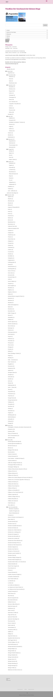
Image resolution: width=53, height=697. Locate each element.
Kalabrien (11, 118)
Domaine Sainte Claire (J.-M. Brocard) (16, 561)
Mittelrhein (11, 76)
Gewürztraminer (11, 266)
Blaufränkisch (11, 222)
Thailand (10, 188)
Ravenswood (11, 621)
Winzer (8, 439)
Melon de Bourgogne (12, 304)
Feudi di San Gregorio (12, 566)
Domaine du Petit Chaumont (14, 544)
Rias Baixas (11, 171)
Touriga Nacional (11, 400)
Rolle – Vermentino (12, 359)
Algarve (10, 153)
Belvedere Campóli (13, 508)
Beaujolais (11, 86)
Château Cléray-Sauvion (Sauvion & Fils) (17, 469)
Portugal (10, 149)
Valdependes (12, 184)
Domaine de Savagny (12, 534)
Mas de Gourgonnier (12, 597)
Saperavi (10, 370)
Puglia (10, 126)
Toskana (11, 130)
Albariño (9, 198)
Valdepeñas (11, 182)
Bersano (10, 447)
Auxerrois (10, 215)
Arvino (9, 213)
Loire (10, 105)
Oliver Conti (10, 610)
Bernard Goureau (11, 445)
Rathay (9, 351)
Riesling (9, 357)
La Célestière (11, 580)
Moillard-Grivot (11, 602)
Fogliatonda (10, 260)
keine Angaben (11, 285)
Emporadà (11, 167)
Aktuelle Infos (22, 55)
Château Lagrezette (12, 494)
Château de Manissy (12, 481)
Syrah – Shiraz (11, 387)
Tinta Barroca (11, 393)
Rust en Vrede (11, 623)
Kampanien (11, 120)
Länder (8, 71)
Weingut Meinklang (12, 663)
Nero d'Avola (10, 325)
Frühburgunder (11, 262)
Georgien (10, 114)
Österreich (10, 139)
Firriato (9, 570)
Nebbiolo (10, 319)
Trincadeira (10, 404)
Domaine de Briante (12, 527)
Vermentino (10, 410)
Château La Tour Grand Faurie (14, 492)
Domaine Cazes (11, 523)
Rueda (10, 178)
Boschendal (10, 452)
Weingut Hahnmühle (12, 657)
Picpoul (9, 336)
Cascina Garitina (11, 460)
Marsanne (10, 300)
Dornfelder (10, 255)
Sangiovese (10, 368)
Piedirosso (10, 338)
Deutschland (10, 75)
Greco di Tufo (11, 270)
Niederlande (10, 137)
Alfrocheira (10, 200)
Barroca (9, 219)
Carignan (10, 232)
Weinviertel (11, 147)
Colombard (10, 247)
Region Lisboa (12, 159)
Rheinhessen (12, 83)
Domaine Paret (11, 555)
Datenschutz (8, 680)
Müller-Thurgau (11, 313)
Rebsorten (9, 195)
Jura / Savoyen (12, 101)
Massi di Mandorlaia (13, 513)
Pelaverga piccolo (12, 332)
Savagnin (10, 374)
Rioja (10, 175)
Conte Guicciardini (12, 507)
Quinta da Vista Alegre (11, 192)
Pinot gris (10, 342)
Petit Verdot (10, 334)
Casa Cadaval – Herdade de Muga (15, 458)
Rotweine (10, 431)
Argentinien (10, 72)
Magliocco (10, 289)
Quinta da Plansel (12, 616)
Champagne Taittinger (12, 466)
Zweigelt (10, 423)
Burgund (11, 91)
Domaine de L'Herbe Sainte (14, 530)
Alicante (9, 203)
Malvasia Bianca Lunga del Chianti (15, 296)
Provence (11, 110)
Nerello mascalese (12, 323)
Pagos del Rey (11, 614)
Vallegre (9, 633)
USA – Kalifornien (12, 190)
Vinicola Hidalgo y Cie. (13, 642)
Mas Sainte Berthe (12, 599)
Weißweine (10, 437)
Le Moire (10, 582)
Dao (10, 155)
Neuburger (10, 328)
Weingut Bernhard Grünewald (14, 646)
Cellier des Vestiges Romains (14, 462)
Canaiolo (10, 230)
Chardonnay (10, 234)
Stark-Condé (10, 625)
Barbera (9, 217)
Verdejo (9, 408)
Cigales (10, 165)
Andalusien (11, 163)
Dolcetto (9, 253)
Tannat (9, 389)
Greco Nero (10, 272)
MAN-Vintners (11, 593)
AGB (7, 679)
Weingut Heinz (11, 659)
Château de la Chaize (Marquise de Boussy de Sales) (19, 477)
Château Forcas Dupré (13, 485)
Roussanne (10, 366)
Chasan (9, 236)
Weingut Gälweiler (12, 655)
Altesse (9, 205)
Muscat (9, 315)
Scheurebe (10, 376)
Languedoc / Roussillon (14, 103)
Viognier (9, 412)
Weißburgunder (11, 414)
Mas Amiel (10, 595)
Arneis (9, 211)
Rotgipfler (10, 364)
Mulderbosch (10, 608)
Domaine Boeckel (12, 521)
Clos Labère (10, 505)
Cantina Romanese (12, 456)
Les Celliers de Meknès (13, 585)
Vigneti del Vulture (12, 635)
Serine (9, 381)
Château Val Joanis (12, 500)
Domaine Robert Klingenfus (14, 559)
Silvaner (9, 383)
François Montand (12, 572)
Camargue (11, 95)
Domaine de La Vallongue (13, 532)
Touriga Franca (11, 397)
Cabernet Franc (11, 226)
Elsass (10, 99)
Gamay (9, 264)
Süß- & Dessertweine (12, 435)
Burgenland (11, 140)
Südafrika (10, 186)
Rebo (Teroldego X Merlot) (13, 353)
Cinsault (9, 243)
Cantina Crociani (11, 454)
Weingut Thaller (11, 667)
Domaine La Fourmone (13, 551)
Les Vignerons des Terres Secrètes (15, 589)
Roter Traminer (11, 361)
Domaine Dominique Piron (13, 542)
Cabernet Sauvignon (12, 228)
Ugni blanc (10, 406)
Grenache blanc (11, 277)
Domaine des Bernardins (13, 536)
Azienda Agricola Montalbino (14, 443)
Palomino (10, 330)
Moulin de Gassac (12, 606)
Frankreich (10, 85)
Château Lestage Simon (13, 496)
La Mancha (11, 169)
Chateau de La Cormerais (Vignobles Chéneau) (18, 479)
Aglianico (10, 196)
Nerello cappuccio (12, 321)
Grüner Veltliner (11, 281)
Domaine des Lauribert (13, 538)
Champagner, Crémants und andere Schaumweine (19, 427)
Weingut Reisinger (12, 665)
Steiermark (11, 143)
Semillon (10, 378)
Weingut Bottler (11, 650)
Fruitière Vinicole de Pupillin (14, 574)
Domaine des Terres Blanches (14, 540)
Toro (10, 180)
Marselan (10, 302)
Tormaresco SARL (12, 629)
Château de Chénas (12, 475)
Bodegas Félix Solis (12, 449)
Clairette (10, 245)
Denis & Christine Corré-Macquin (15, 517)
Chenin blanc (11, 239)
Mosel (10, 78)
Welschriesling (11, 417)
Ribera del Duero (12, 173)
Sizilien (10, 128)
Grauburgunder (11, 268)
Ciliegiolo (10, 241)
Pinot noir (10, 345)
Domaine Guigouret (12, 546)
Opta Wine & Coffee (12, 612)
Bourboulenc (10, 224)
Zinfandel (10, 421)
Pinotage (10, 347)
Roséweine (10, 429)
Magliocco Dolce (11, 292)
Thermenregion (12, 145)
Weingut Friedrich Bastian (13, 652)
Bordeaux (11, 88)
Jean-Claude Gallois (12, 578)
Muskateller (10, 317)
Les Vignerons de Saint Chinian (14, 587)
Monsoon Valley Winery (13, 604)
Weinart (8, 425)
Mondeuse (10, 308)
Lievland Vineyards (12, 591)
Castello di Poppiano (13, 510)
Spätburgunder (11, 385)
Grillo (9, 279)
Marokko (10, 135)
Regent (9, 355)
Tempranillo (10, 391)
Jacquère (10, 283)
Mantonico (10, 298)
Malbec (9, 294)
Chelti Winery (11, 502)
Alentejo (10, 151)
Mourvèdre (10, 311)
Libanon (9, 132)
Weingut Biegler (11, 648)
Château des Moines (12, 483)
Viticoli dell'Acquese (12, 644)
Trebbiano (10, 402)
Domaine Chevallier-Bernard (14, 525)
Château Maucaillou (12, 498)
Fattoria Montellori (12, 563)
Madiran (10, 107)
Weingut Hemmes (12, 661)
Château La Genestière (13, 490)
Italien (9, 116)
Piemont (10, 124)
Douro (10, 157)
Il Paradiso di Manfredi (13, 576)
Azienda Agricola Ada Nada (14, 441)
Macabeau (10, 287)
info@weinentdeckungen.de (11, 63)
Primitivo (10, 349)
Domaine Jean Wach (12, 549)
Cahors (10, 93)
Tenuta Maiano (11, 627)
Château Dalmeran (12, 473)
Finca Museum (11, 568)
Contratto (10, 515)
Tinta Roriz (10, 395)
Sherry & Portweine (12, 433)
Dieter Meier (10, 519)
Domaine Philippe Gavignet (14, 557)
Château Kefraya (11, 488)
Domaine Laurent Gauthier (13, 553)
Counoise (10, 251)
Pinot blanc (10, 340)
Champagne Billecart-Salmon (14, 464)
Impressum (8, 678)
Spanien (9, 161)
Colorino (10, 249)
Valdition (10, 631)
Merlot (9, 306)
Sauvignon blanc (11, 372)
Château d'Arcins (11, 471)
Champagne (11, 97)
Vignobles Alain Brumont (13, 638)
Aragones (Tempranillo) (13, 207)
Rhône (10, 112)
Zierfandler (10, 419)
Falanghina (10, 258)
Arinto (9, 209)
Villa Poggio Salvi (11, 640)
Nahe (10, 80)
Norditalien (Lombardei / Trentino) (16, 122)
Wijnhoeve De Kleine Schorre (14, 669)
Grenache (10, 275)
